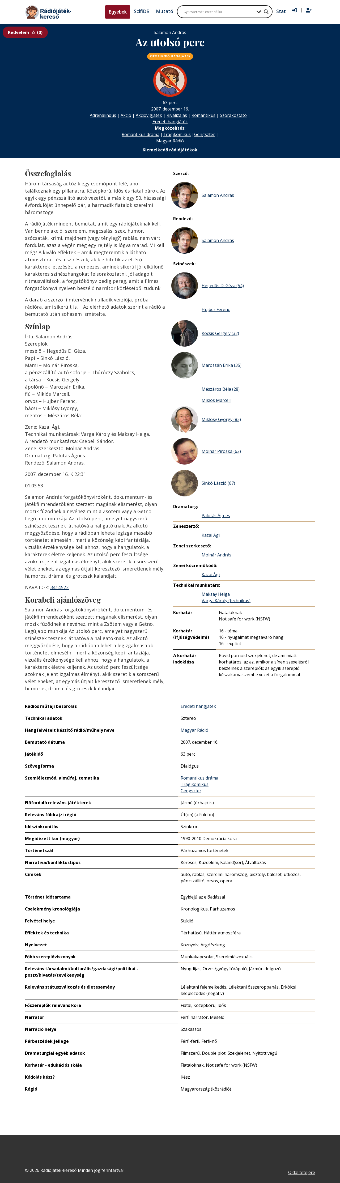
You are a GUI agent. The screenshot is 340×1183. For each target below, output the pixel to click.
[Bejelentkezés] (295, 10)
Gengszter (204, 134)
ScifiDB (142, 11)
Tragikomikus (177, 134)
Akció (126, 115)
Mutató (164, 11)
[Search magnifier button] (266, 11)
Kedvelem (25, 32)
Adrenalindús (103, 115)
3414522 (59, 587)
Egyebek (118, 12)
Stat (281, 11)
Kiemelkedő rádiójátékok (170, 150)
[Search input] (219, 11)
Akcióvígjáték (149, 115)
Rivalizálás (177, 115)
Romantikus (203, 115)
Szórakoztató (233, 115)
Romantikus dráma (140, 134)
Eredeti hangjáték (170, 122)
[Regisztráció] (308, 10)
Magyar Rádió (170, 141)
